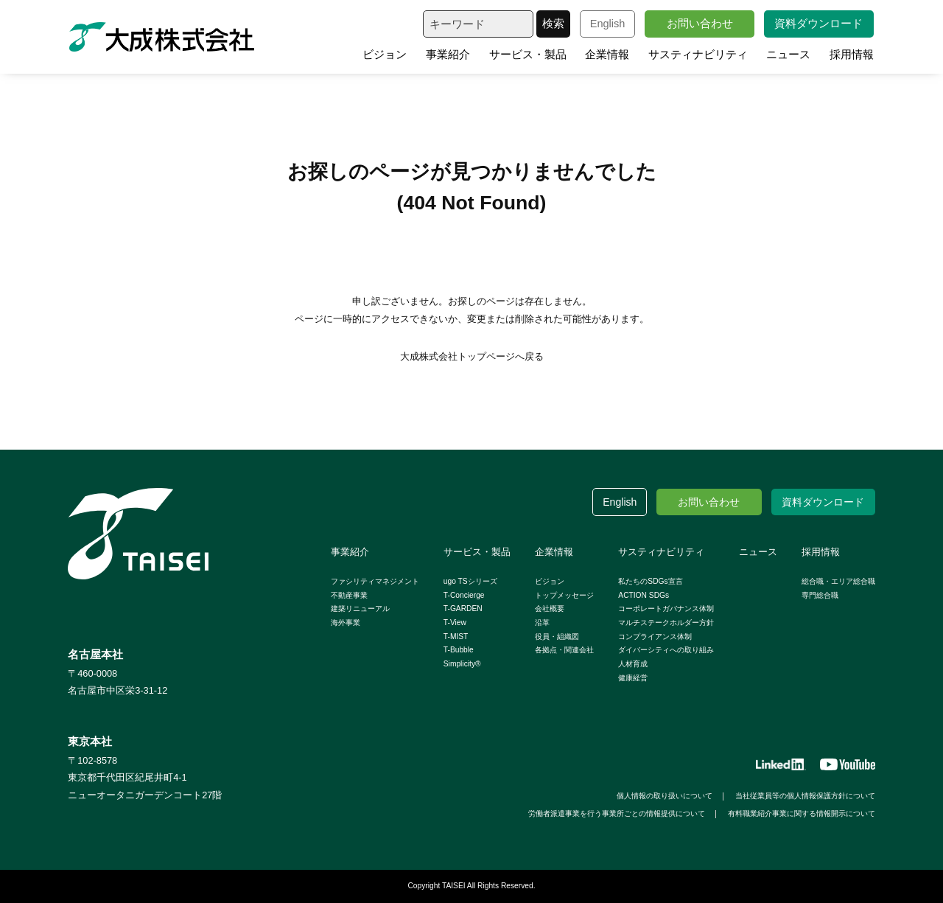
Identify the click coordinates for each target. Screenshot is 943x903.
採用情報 (852, 54)
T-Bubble (459, 650)
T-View (455, 622)
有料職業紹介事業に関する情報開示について (801, 813)
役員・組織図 (557, 636)
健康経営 (633, 678)
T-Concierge (464, 595)
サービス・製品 (528, 54)
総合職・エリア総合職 (838, 581)
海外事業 (345, 622)
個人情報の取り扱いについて (664, 796)
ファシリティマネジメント (375, 581)
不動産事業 (349, 595)
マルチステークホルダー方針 (666, 622)
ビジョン (384, 54)
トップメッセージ (564, 595)
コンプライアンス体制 (655, 636)
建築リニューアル (360, 608)
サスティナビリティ (698, 54)
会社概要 (549, 608)
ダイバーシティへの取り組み (666, 650)
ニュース (788, 54)
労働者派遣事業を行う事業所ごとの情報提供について (616, 813)
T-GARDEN (463, 608)
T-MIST (456, 636)
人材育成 (633, 664)
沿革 (542, 622)
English (607, 23)
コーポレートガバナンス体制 (666, 608)
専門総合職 (820, 595)
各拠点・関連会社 (564, 650)
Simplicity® (462, 664)
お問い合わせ (700, 23)
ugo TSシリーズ (470, 581)
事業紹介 (448, 54)
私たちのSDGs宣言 (650, 581)
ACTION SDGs (643, 595)
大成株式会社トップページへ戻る (472, 356)
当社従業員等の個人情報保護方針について (805, 796)
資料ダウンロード (818, 23)
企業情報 (607, 54)
